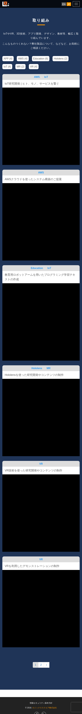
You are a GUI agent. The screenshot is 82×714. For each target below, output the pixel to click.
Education (37, 268)
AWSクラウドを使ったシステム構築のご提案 (33, 179)
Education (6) (40, 58)
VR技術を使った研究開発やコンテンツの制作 (33, 470)
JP (68, 4)
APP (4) (8, 58)
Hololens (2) (60, 58)
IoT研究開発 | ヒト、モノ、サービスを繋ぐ (32, 83)
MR (48, 368)
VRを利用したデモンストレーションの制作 (32, 566)
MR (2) (20, 66)
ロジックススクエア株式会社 (44, 708)
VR (41, 463)
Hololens (37, 368)
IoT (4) (7, 66)
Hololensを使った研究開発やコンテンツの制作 (34, 374)
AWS (37, 77)
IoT (46, 77)
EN (64, 4)
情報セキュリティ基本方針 (41, 703)
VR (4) (33, 66)
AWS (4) (22, 58)
